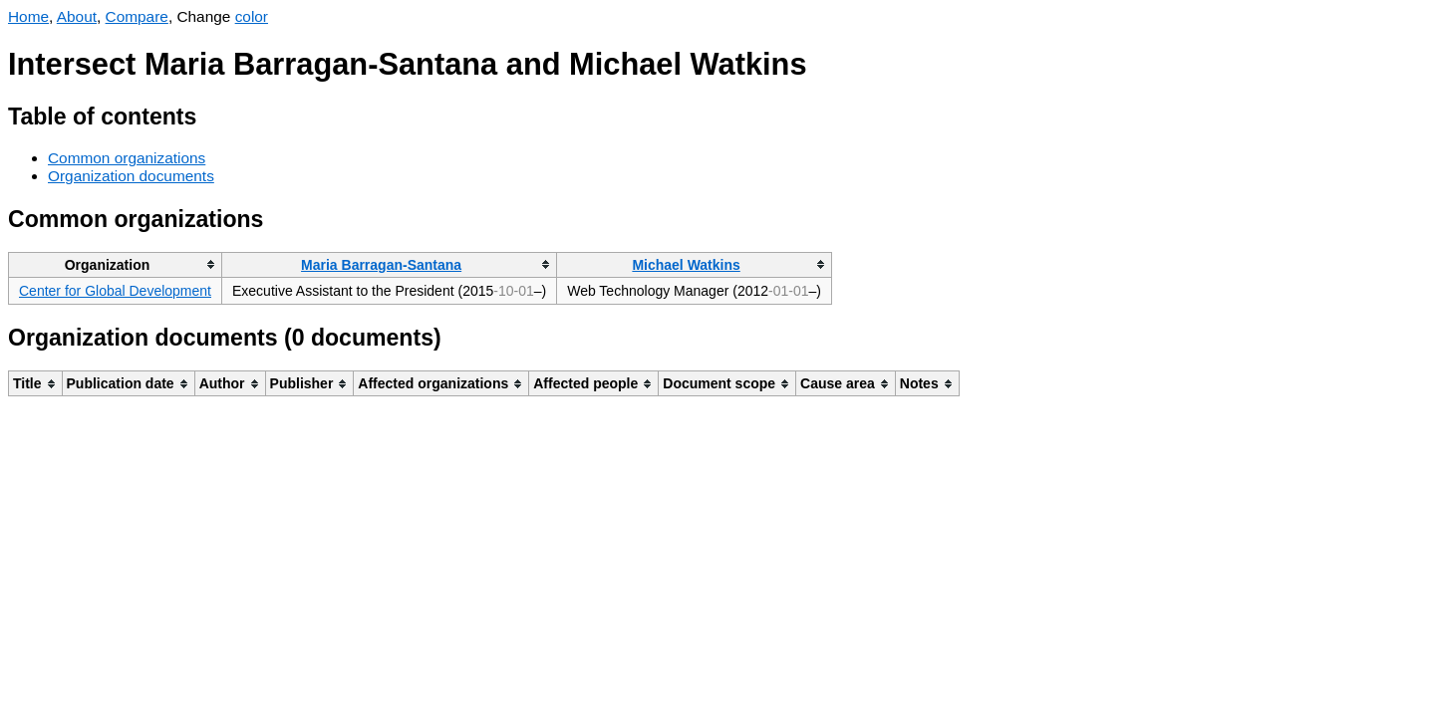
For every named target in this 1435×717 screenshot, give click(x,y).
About (77, 16)
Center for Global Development (115, 291)
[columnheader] (115, 264)
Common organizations (126, 157)
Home (28, 16)
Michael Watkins (685, 265)
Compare (137, 16)
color (251, 16)
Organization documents (131, 175)
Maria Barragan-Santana (381, 265)
